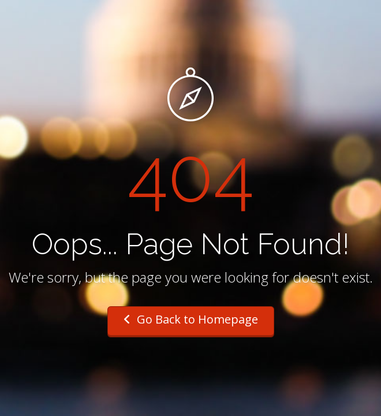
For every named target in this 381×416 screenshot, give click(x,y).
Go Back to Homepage (191, 319)
